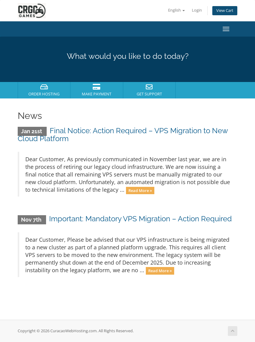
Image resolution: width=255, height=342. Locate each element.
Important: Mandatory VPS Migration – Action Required (140, 218)
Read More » (140, 190)
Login (197, 10)
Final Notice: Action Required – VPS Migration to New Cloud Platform (123, 134)
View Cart (224, 10)
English (176, 10)
